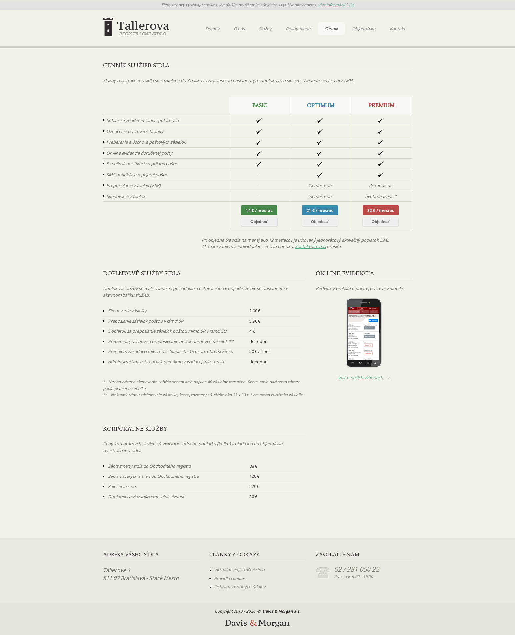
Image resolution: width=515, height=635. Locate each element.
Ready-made (298, 29)
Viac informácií (331, 5)
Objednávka (363, 29)
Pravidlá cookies (229, 578)
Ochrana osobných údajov (239, 587)
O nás (239, 29)
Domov (212, 29)
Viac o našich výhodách (360, 378)
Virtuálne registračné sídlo (239, 570)
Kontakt (397, 29)
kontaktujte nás (310, 246)
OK (351, 5)
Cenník (331, 29)
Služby (265, 29)
